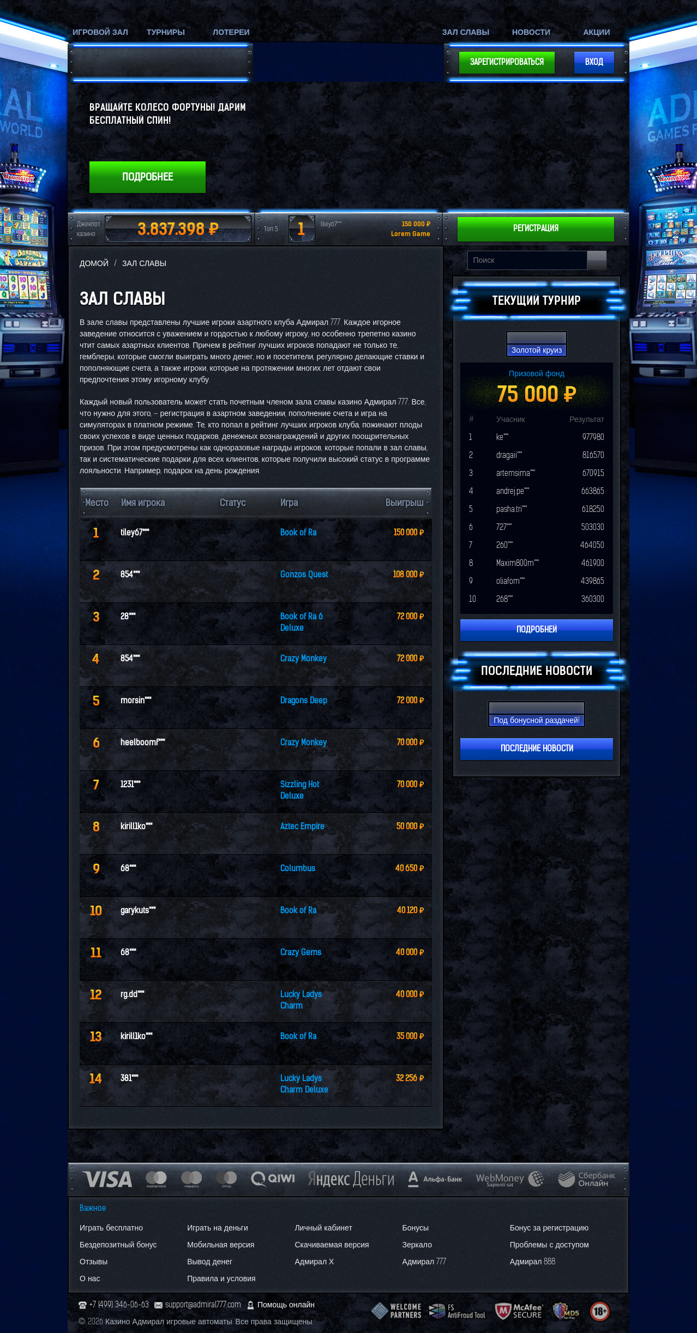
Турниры (166, 32)
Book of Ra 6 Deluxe (301, 622)
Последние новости (537, 748)
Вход (594, 62)
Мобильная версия (220, 1245)
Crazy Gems (300, 952)
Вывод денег (209, 1261)
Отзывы (93, 1261)
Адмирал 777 (424, 1261)
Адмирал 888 (533, 1261)
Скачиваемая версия (332, 1245)
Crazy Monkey (303, 659)
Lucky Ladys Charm (301, 1000)
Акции (596, 32)
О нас (90, 1278)
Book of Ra (298, 533)
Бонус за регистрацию (549, 1228)
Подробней (536, 630)
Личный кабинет (323, 1228)
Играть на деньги (217, 1228)
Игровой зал (100, 32)
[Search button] (596, 260)
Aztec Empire (302, 826)
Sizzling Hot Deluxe (299, 790)
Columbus (297, 868)
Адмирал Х (314, 1261)
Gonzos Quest (304, 575)
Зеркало (417, 1245)
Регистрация (535, 228)
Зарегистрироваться (507, 62)
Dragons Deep (303, 700)
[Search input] (527, 260)
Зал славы (465, 32)
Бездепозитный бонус (118, 1245)
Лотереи (231, 32)
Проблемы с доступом (549, 1245)
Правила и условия (221, 1278)
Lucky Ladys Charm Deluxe (304, 1084)
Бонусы (415, 1228)
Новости (531, 32)
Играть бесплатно (111, 1228)
